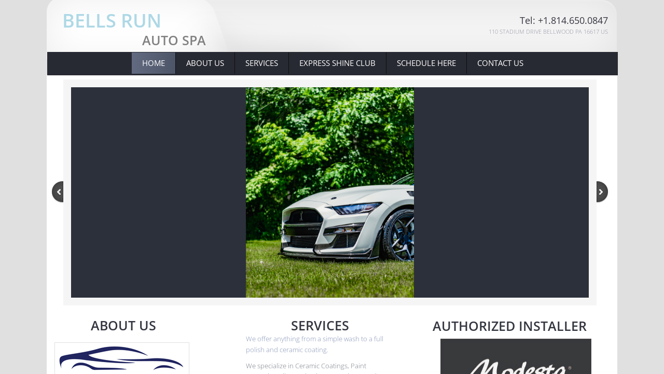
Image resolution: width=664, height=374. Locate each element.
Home (153, 63)
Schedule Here (426, 63)
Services (261, 63)
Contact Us (500, 63)
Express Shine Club (337, 63)
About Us (205, 63)
